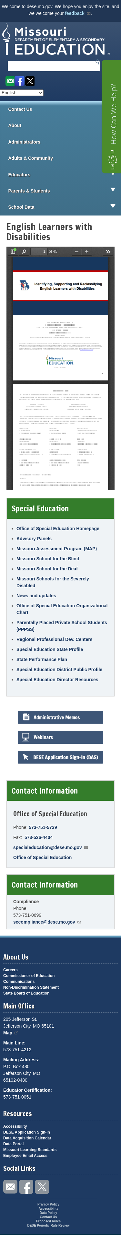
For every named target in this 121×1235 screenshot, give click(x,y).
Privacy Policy (48, 1204)
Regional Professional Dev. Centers (54, 639)
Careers (10, 970)
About (64, 125)
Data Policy (48, 1213)
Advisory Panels (34, 538)
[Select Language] (22, 92)
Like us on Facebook (20, 81)
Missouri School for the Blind (47, 558)
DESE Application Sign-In (26, 1132)
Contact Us (20, 109)
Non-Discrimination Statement (31, 987)
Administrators (64, 142)
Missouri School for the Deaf (47, 568)
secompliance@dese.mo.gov (47, 922)
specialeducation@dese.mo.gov (50, 847)
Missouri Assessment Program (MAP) (56, 548)
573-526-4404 (39, 837)
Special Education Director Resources (57, 679)
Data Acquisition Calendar (27, 1138)
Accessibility (15, 1126)
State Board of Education (26, 993)
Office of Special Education (42, 857)
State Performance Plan (41, 659)
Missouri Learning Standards (29, 1150)
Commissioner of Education (29, 975)
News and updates (36, 595)
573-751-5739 (43, 827)
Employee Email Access (25, 1155)
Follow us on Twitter (30, 81)
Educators (64, 175)
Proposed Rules (48, 1221)
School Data (64, 207)
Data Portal (13, 1144)
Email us (10, 81)
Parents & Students (64, 191)
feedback (78, 13)
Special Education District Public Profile (59, 669)
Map (11, 1032)
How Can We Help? (113, 114)
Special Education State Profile (49, 649)
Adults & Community (64, 158)
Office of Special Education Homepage (57, 528)
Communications (19, 981)
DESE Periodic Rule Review (48, 1225)
